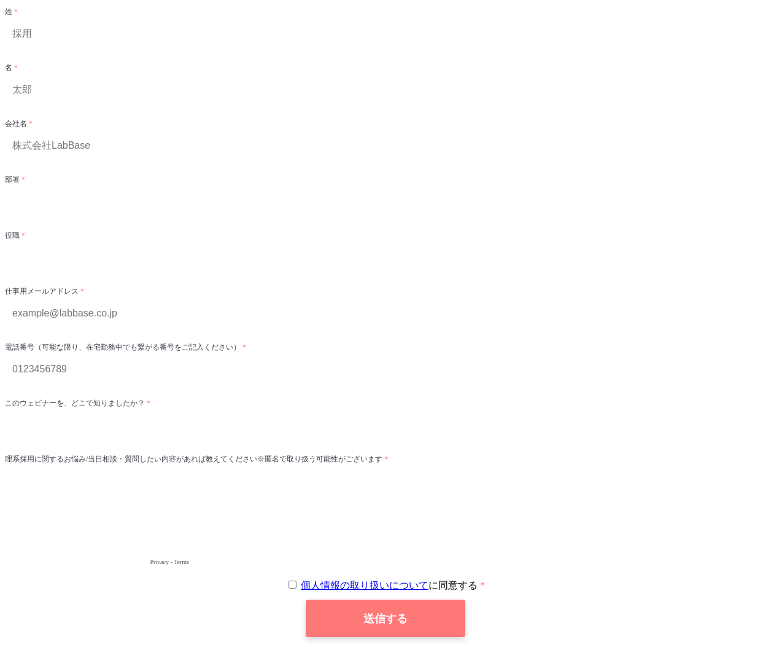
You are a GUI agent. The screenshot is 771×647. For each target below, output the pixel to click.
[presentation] (98, 532)
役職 (13, 235)
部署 (13, 179)
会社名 (17, 123)
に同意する (384, 585)
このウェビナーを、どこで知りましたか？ (76, 403)
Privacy (159, 562)
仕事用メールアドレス (42, 291)
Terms (181, 562)
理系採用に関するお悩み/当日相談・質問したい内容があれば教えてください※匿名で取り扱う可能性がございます (194, 459)
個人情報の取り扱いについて (364, 585)
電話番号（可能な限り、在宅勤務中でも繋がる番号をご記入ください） (123, 347)
